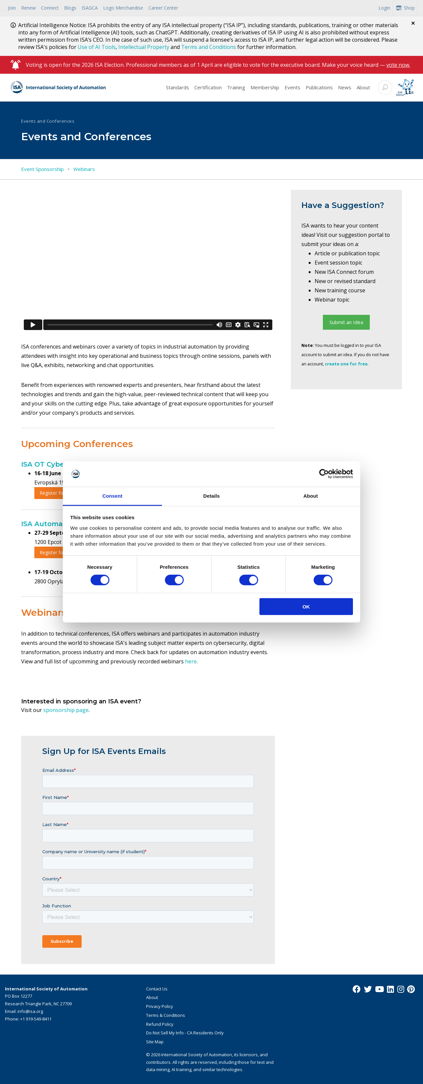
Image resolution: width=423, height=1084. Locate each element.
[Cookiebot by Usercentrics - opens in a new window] (324, 474)
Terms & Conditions (165, 1015)
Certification (208, 87)
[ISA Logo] (58, 87)
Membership (264, 87)
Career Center (163, 8)
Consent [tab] (112, 496)
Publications (319, 87)
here (191, 661)
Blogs (70, 8)
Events (292, 87)
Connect (50, 8)
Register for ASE (57, 552)
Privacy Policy (159, 1006)
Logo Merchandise (123, 8)
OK (306, 606)
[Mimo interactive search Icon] (405, 87)
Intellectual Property (143, 47)
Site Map (155, 1042)
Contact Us (157, 989)
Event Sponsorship (42, 169)
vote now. (398, 64)
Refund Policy (159, 1024)
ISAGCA (90, 8)
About (363, 87)
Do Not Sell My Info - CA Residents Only (185, 1033)
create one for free (346, 364)
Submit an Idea (346, 322)
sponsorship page (66, 710)
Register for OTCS (59, 493)
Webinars (84, 169)
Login (384, 8)
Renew (28, 8)
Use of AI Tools (97, 47)
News (344, 87)
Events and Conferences (47, 121)
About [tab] (310, 496)
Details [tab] (211, 496)
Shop (405, 8)
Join (12, 8)
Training (236, 87)
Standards (177, 87)
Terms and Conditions (208, 47)
